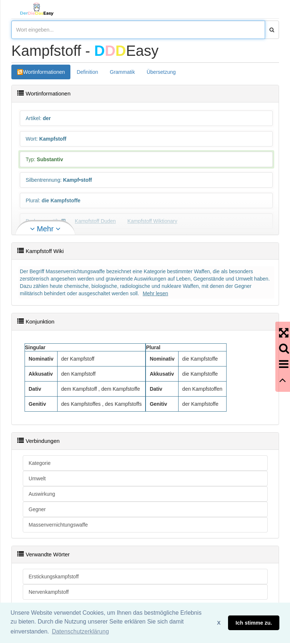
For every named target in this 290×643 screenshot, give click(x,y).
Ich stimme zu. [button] (254, 623)
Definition (87, 72)
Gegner (37, 509)
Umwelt (37, 478)
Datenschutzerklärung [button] (80, 631)
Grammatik (122, 72)
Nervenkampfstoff (49, 592)
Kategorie (40, 463)
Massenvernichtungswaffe (58, 525)
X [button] (219, 623)
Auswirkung (42, 494)
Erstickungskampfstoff (54, 576)
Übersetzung (161, 72)
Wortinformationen (44, 72)
